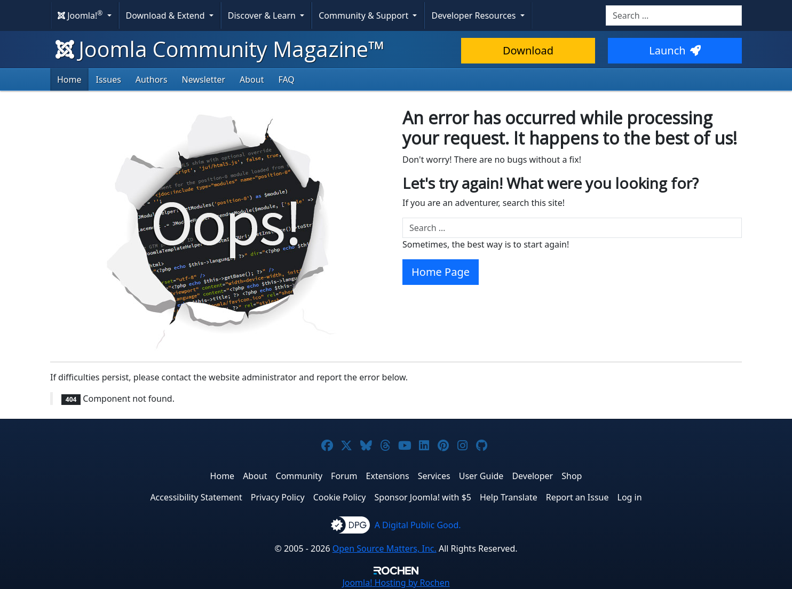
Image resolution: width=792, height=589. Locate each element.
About (252, 79)
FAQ (286, 79)
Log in (629, 497)
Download (528, 50)
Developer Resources (474, 15)
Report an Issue (577, 497)
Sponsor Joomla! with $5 (423, 497)
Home (69, 79)
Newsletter (203, 79)
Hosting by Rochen (395, 582)
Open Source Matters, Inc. (384, 548)
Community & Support (364, 15)
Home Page (440, 272)
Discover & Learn (263, 15)
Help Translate (508, 497)
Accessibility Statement (196, 497)
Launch (674, 50)
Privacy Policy (278, 497)
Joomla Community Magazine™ (220, 48)
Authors (152, 79)
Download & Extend (166, 15)
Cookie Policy (339, 497)
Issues (108, 79)
